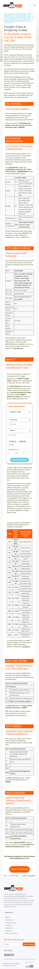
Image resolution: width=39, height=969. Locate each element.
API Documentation (11, 933)
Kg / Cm (23, 441)
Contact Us (8, 925)
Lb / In (13, 441)
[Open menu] (34, 5)
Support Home (9, 13)
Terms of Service (9, 966)
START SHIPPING (20, 869)
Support (7, 917)
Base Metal (13, 15)
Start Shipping (29, 944)
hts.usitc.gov (18, 348)
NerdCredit (8, 930)
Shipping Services (10, 922)
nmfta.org (26, 647)
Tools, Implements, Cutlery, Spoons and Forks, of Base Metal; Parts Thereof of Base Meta (19, 16)
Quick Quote (9, 920)
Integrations (9, 928)
